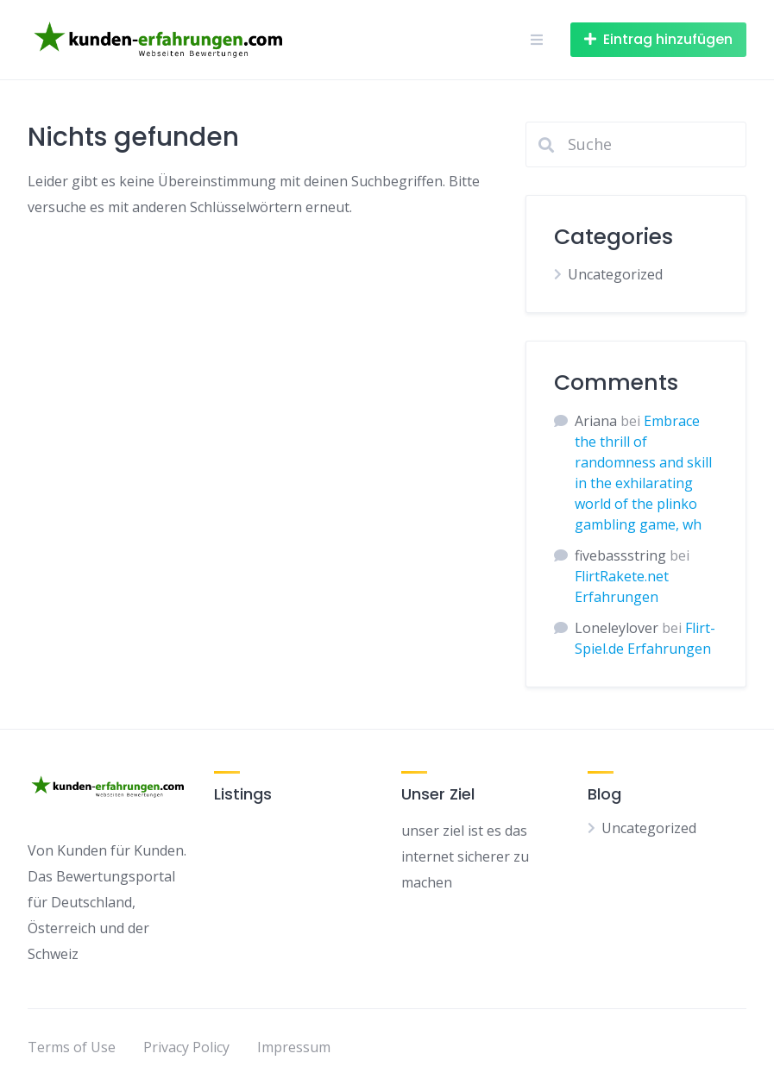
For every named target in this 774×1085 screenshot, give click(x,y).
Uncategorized (615, 274)
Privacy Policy (186, 1047)
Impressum (293, 1047)
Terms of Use (72, 1047)
